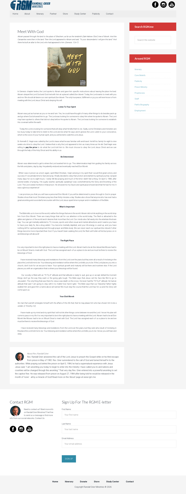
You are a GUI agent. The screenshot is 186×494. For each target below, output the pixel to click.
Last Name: (66, 424)
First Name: (66, 410)
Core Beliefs (140, 75)
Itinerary (138, 69)
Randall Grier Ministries (30, 5)
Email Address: (68, 439)
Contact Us (39, 418)
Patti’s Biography (142, 105)
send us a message (34, 415)
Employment (140, 111)
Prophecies (140, 93)
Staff (137, 99)
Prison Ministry (141, 87)
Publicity (138, 81)
